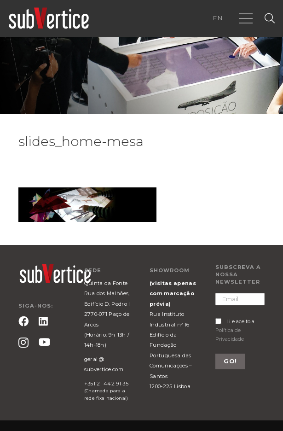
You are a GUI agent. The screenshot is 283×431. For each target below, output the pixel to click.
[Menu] (246, 18)
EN (218, 18)
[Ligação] (48, 18)
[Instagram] (23, 343)
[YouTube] (44, 342)
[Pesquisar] (270, 18)
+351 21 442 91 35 (106, 383)
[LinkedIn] (43, 321)
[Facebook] (23, 321)
